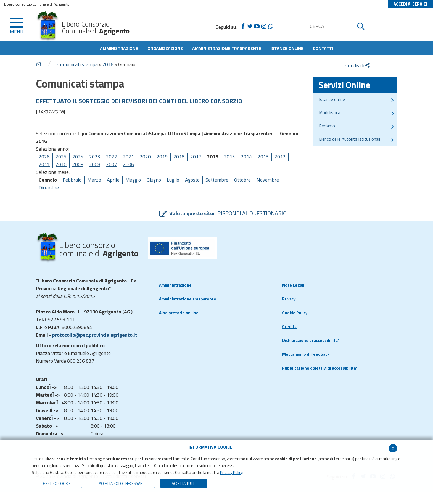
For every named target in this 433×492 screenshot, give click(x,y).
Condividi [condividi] (357, 65)
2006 (128, 164)
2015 (229, 156)
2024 (77, 156)
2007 (111, 164)
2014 (246, 156)
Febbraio (72, 180)
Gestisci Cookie (57, 483)
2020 (145, 156)
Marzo (94, 180)
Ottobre (242, 180)
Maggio (133, 180)
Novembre (268, 180)
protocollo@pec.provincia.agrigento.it (94, 335)
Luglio (173, 180)
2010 (61, 164)
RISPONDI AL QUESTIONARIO (252, 213)
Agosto (192, 180)
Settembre (216, 180)
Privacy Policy (231, 472)
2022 (111, 156)
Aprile (113, 180)
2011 (44, 164)
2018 (178, 156)
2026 (44, 156)
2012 (280, 156)
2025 (61, 156)
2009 (77, 164)
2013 (263, 156)
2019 (162, 156)
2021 (128, 156)
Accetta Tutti (184, 483)
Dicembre (49, 187)
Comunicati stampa (77, 64)
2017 (195, 156)
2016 (107, 64)
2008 (94, 164)
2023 (94, 156)
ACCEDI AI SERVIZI (410, 4)
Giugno (154, 180)
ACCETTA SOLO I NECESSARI (121, 483)
